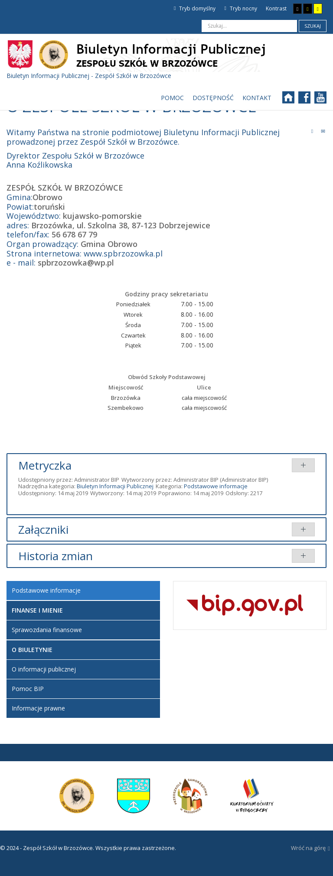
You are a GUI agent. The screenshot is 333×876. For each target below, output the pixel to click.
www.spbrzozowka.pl (123, 253)
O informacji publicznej (44, 669)
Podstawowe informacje (216, 486)
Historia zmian (55, 556)
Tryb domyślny (194, 8)
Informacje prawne (38, 708)
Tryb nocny (240, 8)
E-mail (323, 131)
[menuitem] (172, 97)
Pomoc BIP (28, 689)
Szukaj (312, 26)
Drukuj (312, 131)
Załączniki (43, 529)
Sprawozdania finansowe (47, 630)
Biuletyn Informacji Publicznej (115, 486)
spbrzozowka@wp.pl (76, 262)
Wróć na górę (310, 848)
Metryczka (45, 465)
